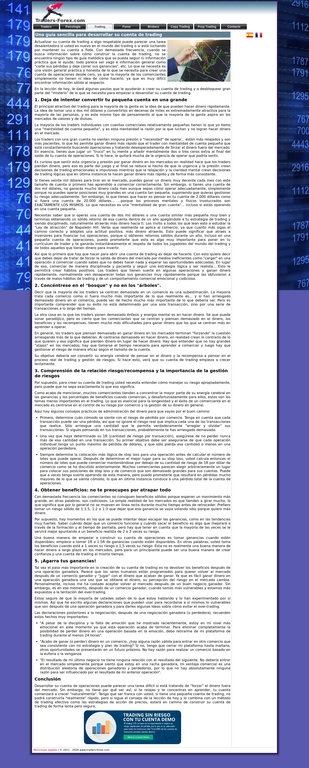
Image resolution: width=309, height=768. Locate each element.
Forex (127, 26)
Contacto (234, 26)
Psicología (72, 26)
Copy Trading (180, 26)
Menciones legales (45, 749)
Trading (99, 26)
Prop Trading (207, 26)
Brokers (153, 26)
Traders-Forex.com (60, 20)
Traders (46, 26)
